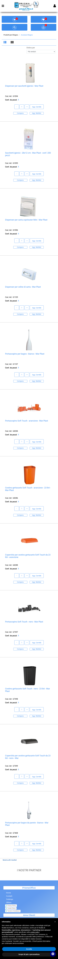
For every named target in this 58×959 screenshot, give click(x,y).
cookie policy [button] (34, 932)
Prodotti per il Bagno (11, 35)
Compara (20, 113)
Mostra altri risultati (10, 860)
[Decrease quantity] (16, 107)
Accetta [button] (29, 949)
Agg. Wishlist (36, 113)
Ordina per (30, 48)
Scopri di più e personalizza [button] (28, 954)
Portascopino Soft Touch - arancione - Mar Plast (26, 421)
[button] (55, 922)
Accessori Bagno (27, 35)
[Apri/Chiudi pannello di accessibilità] (53, 954)
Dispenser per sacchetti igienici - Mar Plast (24, 86)
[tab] (5, 42)
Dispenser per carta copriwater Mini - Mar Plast (26, 220)
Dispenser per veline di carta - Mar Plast (23, 287)
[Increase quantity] (27, 107)
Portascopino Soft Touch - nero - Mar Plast (24, 622)
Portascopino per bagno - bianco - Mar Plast (24, 354)
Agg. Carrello (36, 107)
